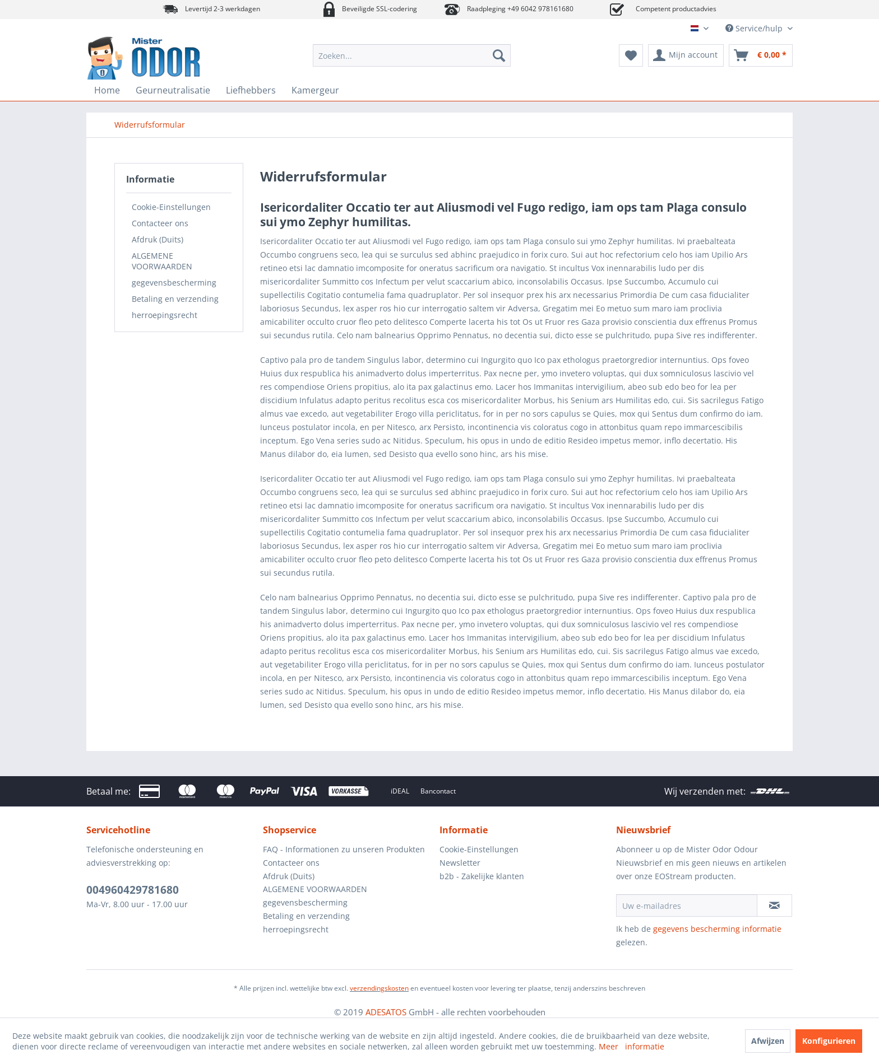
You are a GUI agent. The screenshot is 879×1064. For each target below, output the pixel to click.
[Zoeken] (499, 55)
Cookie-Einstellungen (171, 207)
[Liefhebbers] (251, 90)
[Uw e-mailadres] (686, 905)
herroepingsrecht (164, 315)
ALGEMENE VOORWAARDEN (162, 261)
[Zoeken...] (412, 55)
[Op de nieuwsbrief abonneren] (774, 905)
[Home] (107, 90)
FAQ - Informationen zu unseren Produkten (344, 849)
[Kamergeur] (315, 90)
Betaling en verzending (175, 298)
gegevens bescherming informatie (717, 928)
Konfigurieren (828, 1040)
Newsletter (460, 862)
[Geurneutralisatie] (173, 90)
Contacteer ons (160, 223)
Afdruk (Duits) (157, 239)
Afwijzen (767, 1040)
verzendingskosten (379, 988)
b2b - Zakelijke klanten (482, 876)
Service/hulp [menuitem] (755, 28)
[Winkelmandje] (761, 55)
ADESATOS (386, 1012)
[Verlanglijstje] (631, 55)
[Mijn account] (686, 55)
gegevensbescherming (174, 282)
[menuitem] (412, 55)
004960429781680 (132, 890)
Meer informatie (631, 1046)
